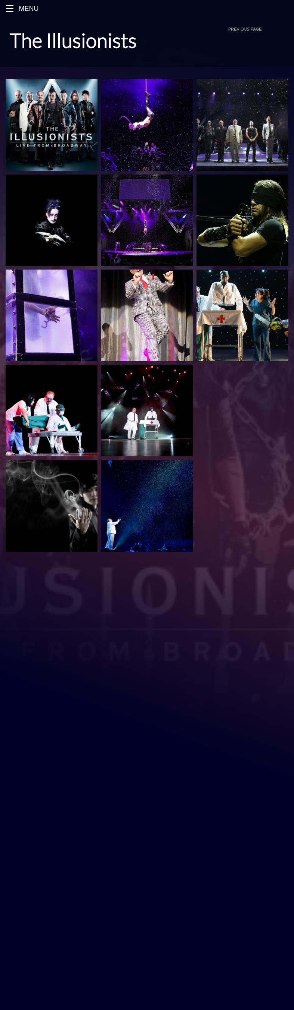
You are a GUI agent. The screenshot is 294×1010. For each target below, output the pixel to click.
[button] (9, 8)
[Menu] (147, 8)
